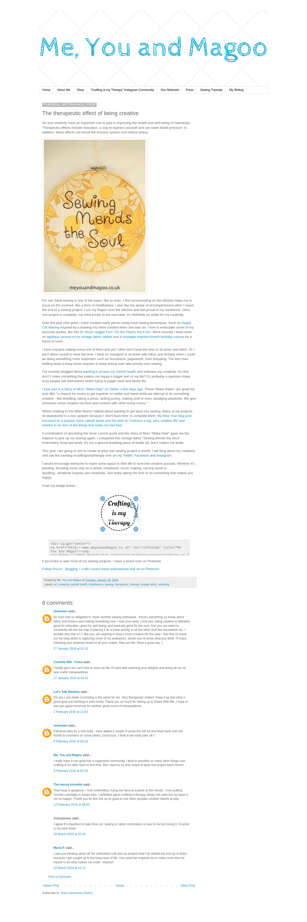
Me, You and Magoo (68, 755)
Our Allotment (170, 90)
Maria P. (59, 848)
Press (190, 90)
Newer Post (51, 885)
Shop (80, 90)
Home (46, 90)
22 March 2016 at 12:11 (70, 868)
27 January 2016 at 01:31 (71, 648)
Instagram (163, 455)
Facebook (141, 455)
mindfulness (96, 584)
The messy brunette (68, 784)
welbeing (163, 584)
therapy (134, 584)
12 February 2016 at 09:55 (72, 804)
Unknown (60, 611)
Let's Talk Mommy (67, 692)
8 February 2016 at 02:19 (71, 771)
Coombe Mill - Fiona (68, 662)
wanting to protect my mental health (109, 371)
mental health (79, 584)
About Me (63, 90)
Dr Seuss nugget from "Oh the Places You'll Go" (115, 332)
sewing (109, 584)
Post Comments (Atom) (77, 893)
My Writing (236, 90)
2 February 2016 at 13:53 (71, 712)
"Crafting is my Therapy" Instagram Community (122, 90)
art (55, 584)
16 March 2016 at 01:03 (70, 834)
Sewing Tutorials (211, 90)
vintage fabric (148, 584)
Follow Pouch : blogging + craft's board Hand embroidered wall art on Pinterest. (101, 569)
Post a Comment (60, 877)
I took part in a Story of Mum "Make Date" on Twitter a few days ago (92, 389)
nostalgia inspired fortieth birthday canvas (153, 337)
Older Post (188, 885)
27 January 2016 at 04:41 (71, 678)
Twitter (128, 455)
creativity (64, 584)
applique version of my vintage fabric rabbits (79, 337)
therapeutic (121, 584)
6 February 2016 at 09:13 (71, 741)
